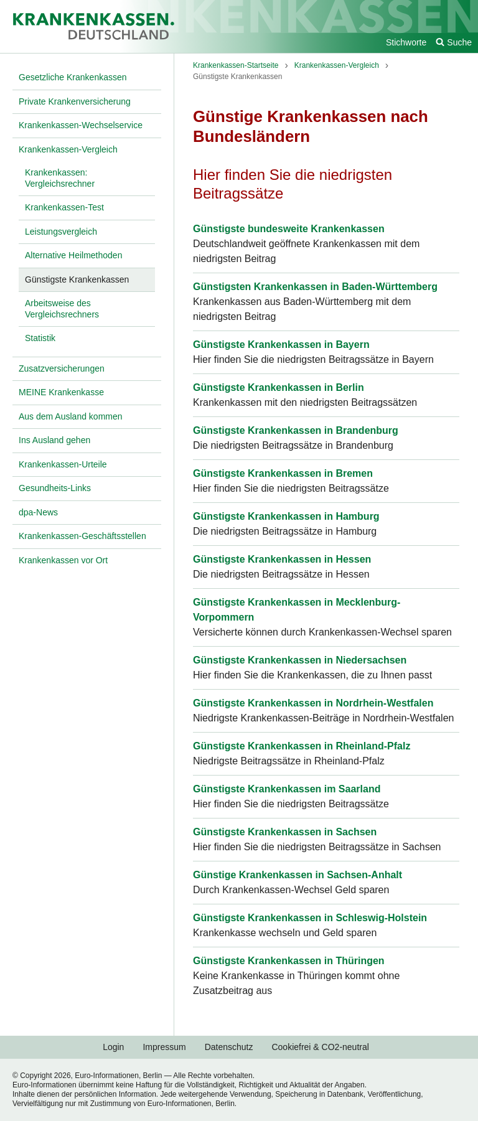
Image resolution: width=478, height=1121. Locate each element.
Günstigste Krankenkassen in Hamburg (286, 516)
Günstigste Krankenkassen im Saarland (286, 789)
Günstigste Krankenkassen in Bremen (283, 473)
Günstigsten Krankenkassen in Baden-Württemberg (315, 286)
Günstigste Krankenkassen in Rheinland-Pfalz (301, 746)
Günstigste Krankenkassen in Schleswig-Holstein (310, 917)
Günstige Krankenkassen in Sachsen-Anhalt (297, 875)
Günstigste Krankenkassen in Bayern (281, 344)
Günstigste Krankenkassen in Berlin (278, 387)
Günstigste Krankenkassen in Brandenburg (295, 430)
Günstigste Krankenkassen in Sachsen (285, 832)
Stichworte (406, 42)
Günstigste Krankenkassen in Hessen (282, 559)
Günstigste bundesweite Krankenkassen (289, 228)
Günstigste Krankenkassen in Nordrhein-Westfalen (313, 703)
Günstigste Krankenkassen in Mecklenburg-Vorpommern (296, 609)
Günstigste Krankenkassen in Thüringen (289, 960)
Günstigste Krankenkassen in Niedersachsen (299, 660)
